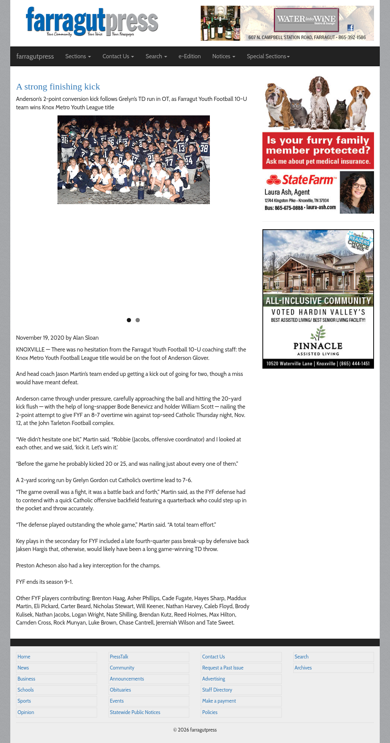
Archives (303, 668)
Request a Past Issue (222, 668)
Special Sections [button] (268, 56)
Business (26, 679)
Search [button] (156, 56)
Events (117, 701)
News (23, 668)
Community (122, 668)
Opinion (26, 712)
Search (302, 657)
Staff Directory (217, 690)
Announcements (127, 679)
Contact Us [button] (118, 56)
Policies (209, 712)
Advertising (213, 679)
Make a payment (219, 701)
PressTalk (119, 657)
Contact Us (213, 657)
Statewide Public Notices (135, 712)
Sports (24, 701)
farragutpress (35, 56)
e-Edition (190, 56)
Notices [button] (223, 56)
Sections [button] (78, 56)
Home (24, 657)
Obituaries (120, 690)
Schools (26, 690)
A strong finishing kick (58, 86)
